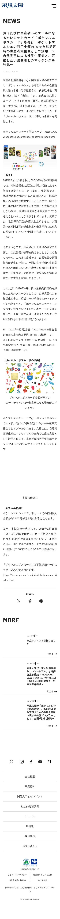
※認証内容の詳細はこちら (30, 869)
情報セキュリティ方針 (42, 874)
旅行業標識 (42, 880)
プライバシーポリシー (17, 874)
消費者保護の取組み (17, 880)
